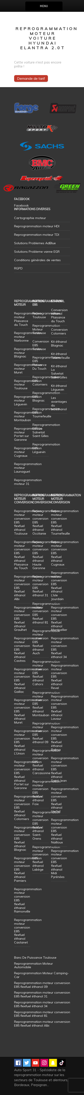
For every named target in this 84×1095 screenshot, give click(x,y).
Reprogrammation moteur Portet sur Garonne (28, 434)
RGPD (18, 268)
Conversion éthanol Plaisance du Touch (59, 315)
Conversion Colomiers (59, 331)
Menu (44, 6)
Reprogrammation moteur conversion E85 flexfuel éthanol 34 (65, 647)
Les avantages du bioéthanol (59, 403)
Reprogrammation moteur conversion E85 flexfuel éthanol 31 (46, 585)
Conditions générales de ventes (37, 260)
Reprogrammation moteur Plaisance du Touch (28, 318)
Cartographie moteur (30, 218)
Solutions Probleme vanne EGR (37, 252)
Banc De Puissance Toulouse (35, 958)
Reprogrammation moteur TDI (36, 235)
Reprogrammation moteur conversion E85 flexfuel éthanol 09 (46, 732)
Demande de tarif (31, 78)
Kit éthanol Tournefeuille (60, 356)
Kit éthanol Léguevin (59, 388)
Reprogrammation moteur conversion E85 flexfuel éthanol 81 (46, 613)
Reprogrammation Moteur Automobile (33, 965)
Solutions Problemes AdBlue (35, 243)
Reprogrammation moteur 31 (28, 482)
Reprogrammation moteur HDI (36, 226)
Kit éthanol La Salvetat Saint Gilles (59, 371)
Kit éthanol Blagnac (59, 343)
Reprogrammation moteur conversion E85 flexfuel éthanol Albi (42, 1023)
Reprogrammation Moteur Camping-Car (41, 975)
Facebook (21, 205)
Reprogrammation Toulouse (46, 315)
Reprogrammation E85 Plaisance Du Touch (46, 363)
